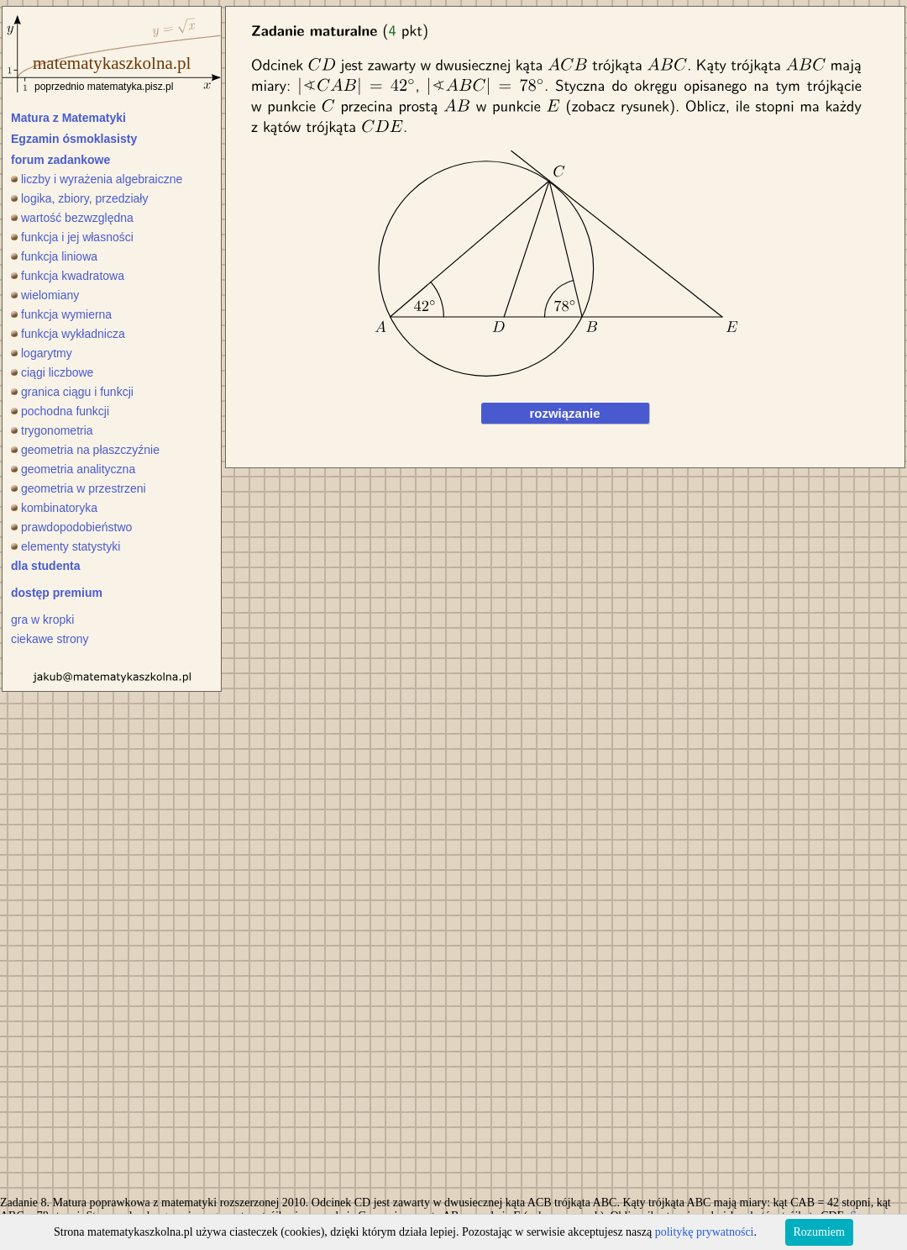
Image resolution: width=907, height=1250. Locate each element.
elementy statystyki (65, 546)
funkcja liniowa (54, 256)
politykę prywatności (704, 1232)
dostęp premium (56, 592)
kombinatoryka (54, 507)
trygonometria (52, 430)
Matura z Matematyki (68, 117)
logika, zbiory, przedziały (79, 198)
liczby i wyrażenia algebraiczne (96, 179)
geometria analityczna (73, 469)
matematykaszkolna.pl (112, 63)
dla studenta (45, 565)
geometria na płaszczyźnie (85, 449)
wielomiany (45, 295)
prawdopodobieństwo (71, 527)
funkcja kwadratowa (67, 275)
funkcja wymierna (61, 314)
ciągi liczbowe (52, 372)
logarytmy (41, 353)
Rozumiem (819, 1232)
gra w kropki (42, 619)
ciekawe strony (50, 639)
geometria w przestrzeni (78, 488)
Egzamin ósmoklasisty (74, 138)
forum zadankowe (60, 159)
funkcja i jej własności (72, 237)
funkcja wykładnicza (68, 333)
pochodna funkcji (60, 411)
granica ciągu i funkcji (72, 391)
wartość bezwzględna (72, 217)
